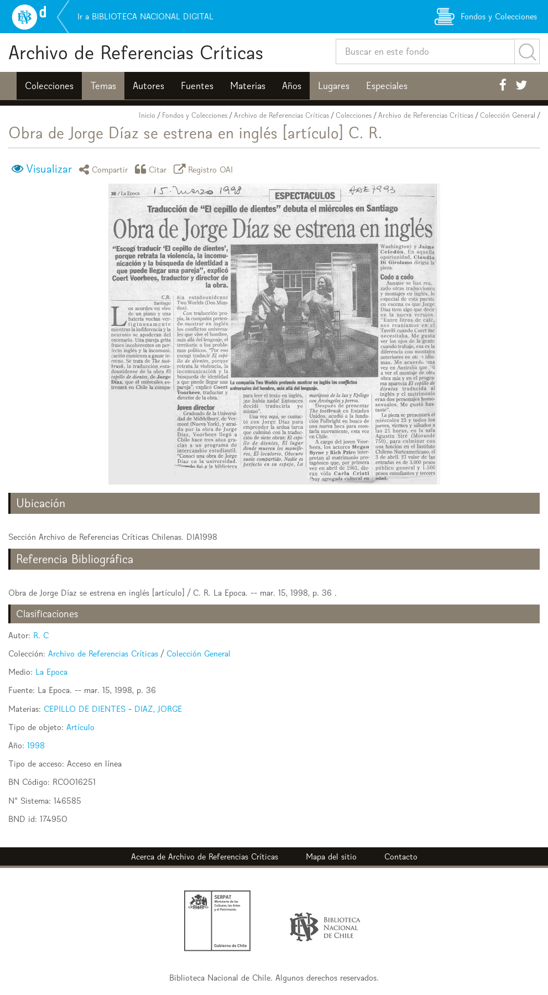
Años (291, 86)
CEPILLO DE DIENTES (85, 709)
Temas (103, 86)
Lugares (333, 86)
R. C (41, 635)
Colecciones (49, 86)
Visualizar (49, 169)
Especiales (387, 86)
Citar (152, 169)
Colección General (507, 115)
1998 (36, 745)
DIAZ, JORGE (158, 709)
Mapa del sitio (331, 856)
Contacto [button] (400, 856)
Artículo (80, 727)
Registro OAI (205, 169)
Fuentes (197, 86)
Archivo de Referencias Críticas (135, 52)
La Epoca (51, 671)
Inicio (147, 115)
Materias (247, 86)
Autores (148, 86)
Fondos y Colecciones (194, 115)
